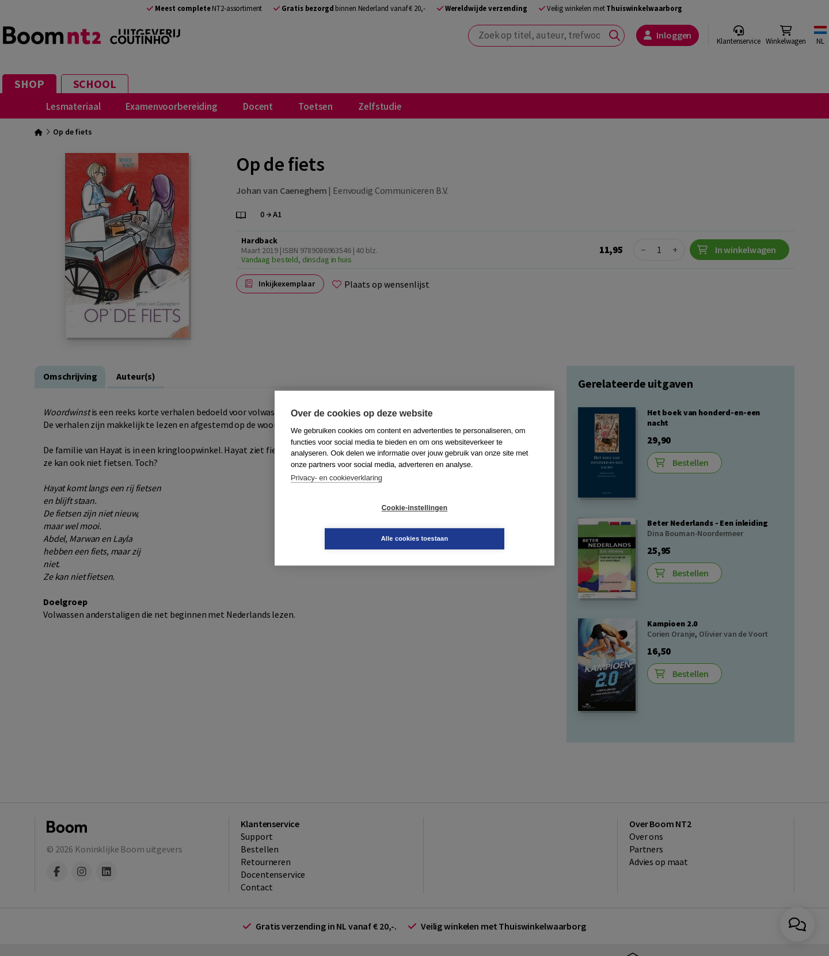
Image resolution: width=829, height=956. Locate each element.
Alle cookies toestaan (483, 522)
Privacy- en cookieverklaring (336, 493)
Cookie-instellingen (346, 523)
